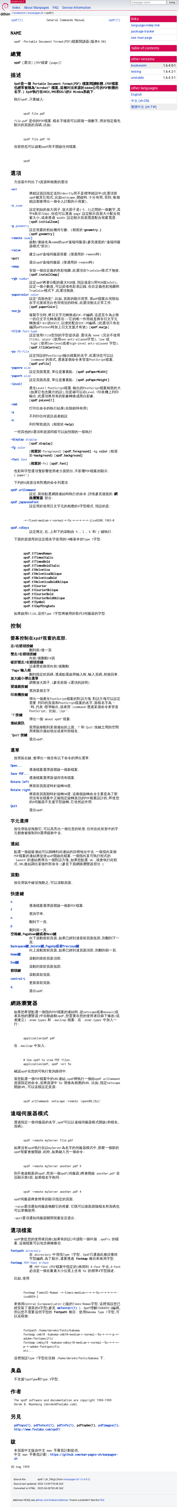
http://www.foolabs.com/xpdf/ (37, 1429)
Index (16, 8)
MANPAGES (18, 1)
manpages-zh (35, 13)
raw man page (141, 38)
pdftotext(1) (44, 1425)
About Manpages (36, 8)
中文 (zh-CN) (140, 101)
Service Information (76, 8)
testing (136, 71)
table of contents (145, 48)
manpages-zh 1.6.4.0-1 (76, 1479)
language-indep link (145, 25)
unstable (137, 78)
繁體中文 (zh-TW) (144, 107)
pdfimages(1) (108, 1425)
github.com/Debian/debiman (52, 1500)
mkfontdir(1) (67, 1308)
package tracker (142, 31)
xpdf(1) (17, 20)
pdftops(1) (22, 1425)
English (136, 94)
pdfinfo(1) (65, 1425)
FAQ (55, 8)
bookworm (20, 13)
